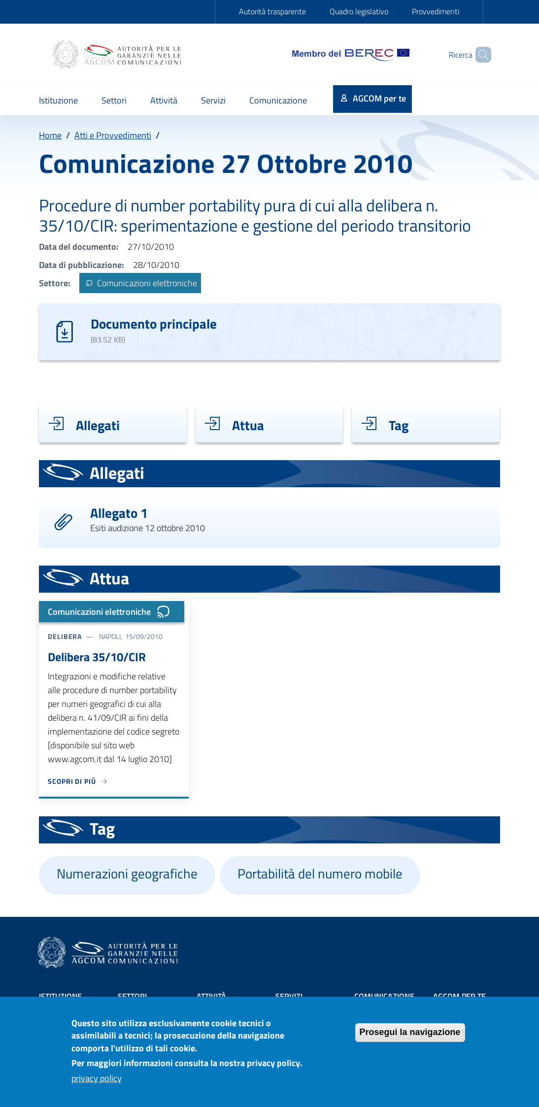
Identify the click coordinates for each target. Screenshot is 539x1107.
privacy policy (96, 1083)
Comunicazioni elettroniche (140, 283)
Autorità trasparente (272, 11)
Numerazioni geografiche (127, 873)
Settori (132, 996)
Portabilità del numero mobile (320, 873)
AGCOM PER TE (459, 996)
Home (50, 135)
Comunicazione (384, 996)
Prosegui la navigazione (410, 1038)
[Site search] (479, 55)
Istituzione (60, 996)
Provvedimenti (435, 11)
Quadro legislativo (359, 11)
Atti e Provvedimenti (112, 135)
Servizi (289, 996)
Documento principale (154, 323)
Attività (211, 996)
